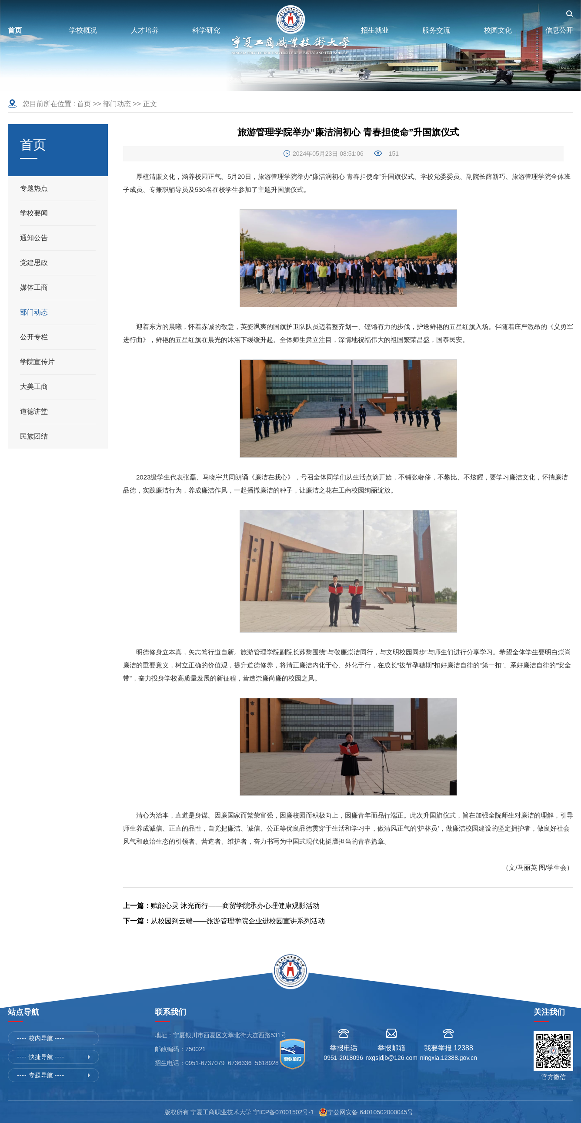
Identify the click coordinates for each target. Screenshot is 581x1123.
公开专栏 (34, 337)
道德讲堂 (34, 411)
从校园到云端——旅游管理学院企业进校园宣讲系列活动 (224, 921)
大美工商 (34, 386)
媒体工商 (34, 287)
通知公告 (34, 237)
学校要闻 (34, 213)
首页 (84, 103)
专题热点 (34, 188)
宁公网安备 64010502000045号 (372, 1112)
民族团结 (34, 436)
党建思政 (34, 262)
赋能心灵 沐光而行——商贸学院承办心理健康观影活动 (221, 905)
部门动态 (117, 103)
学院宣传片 (37, 361)
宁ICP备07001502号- (282, 1112)
